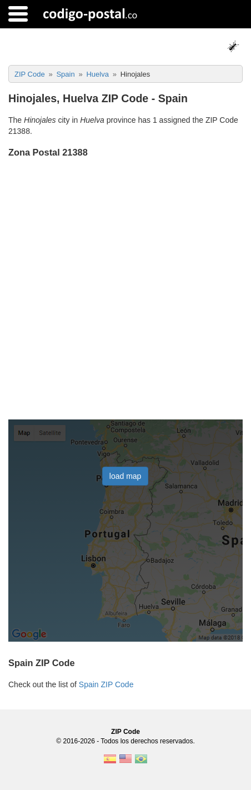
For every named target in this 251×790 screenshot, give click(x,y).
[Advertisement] (125, 290)
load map (125, 476)
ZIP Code (125, 732)
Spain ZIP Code (106, 684)
